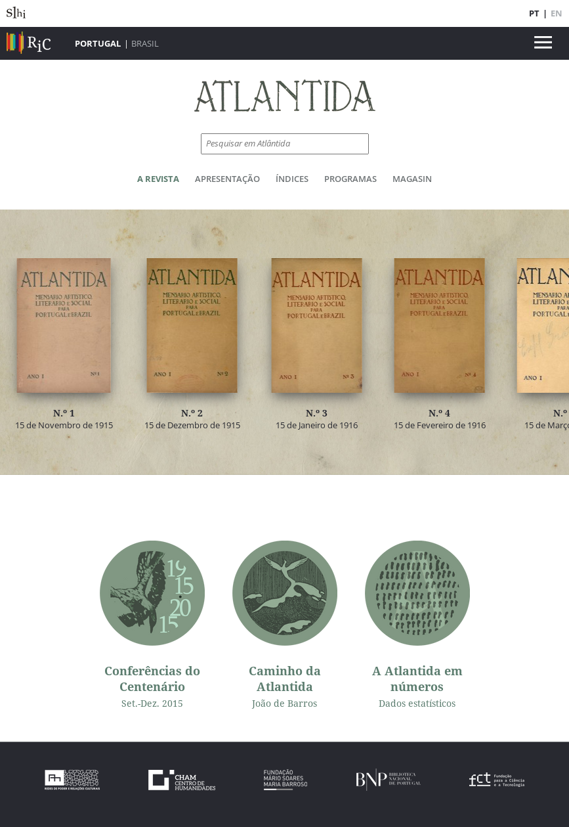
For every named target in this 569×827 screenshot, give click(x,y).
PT (534, 13)
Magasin (412, 179)
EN (556, 13)
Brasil (145, 43)
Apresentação (227, 179)
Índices (292, 179)
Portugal (98, 43)
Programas (350, 179)
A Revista (158, 179)
